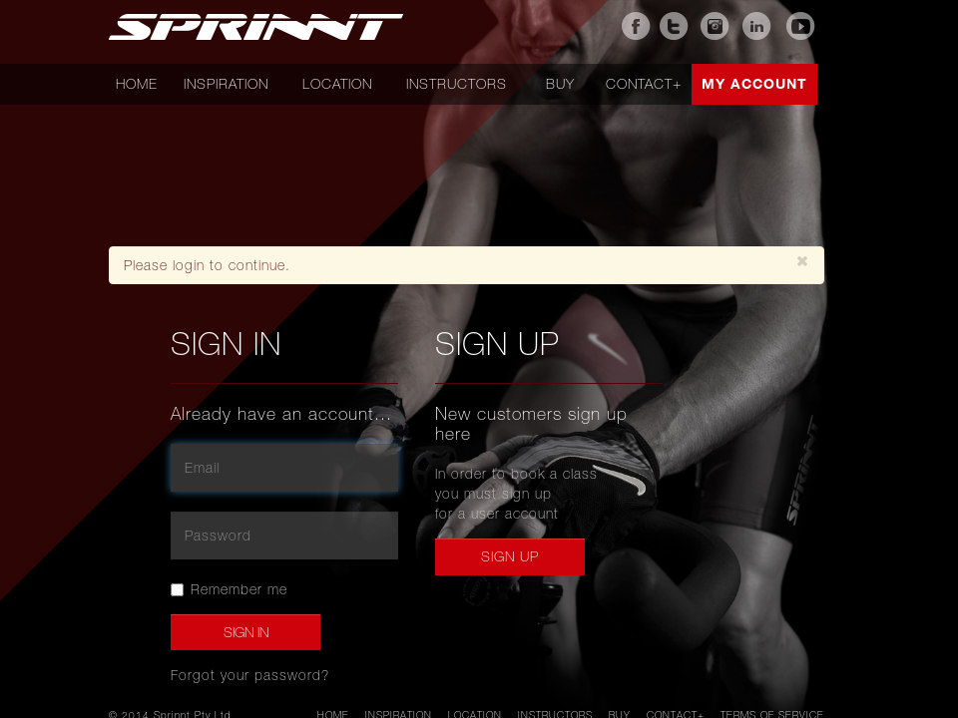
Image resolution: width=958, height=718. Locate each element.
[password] (284, 535)
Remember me (229, 589)
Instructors (456, 84)
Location (337, 84)
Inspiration (226, 84)
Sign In (246, 632)
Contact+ (644, 84)
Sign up (510, 556)
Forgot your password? (250, 675)
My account (754, 83)
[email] (284, 468)
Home (137, 84)
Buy (560, 84)
